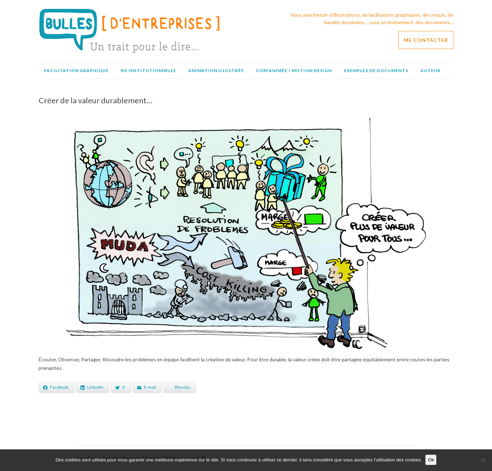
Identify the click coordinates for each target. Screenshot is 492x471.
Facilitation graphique (76, 70)
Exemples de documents (376, 70)
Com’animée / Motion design (294, 70)
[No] (483, 460)
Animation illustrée (216, 70)
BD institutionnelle (148, 70)
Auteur (430, 70)
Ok (431, 459)
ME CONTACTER (426, 40)
